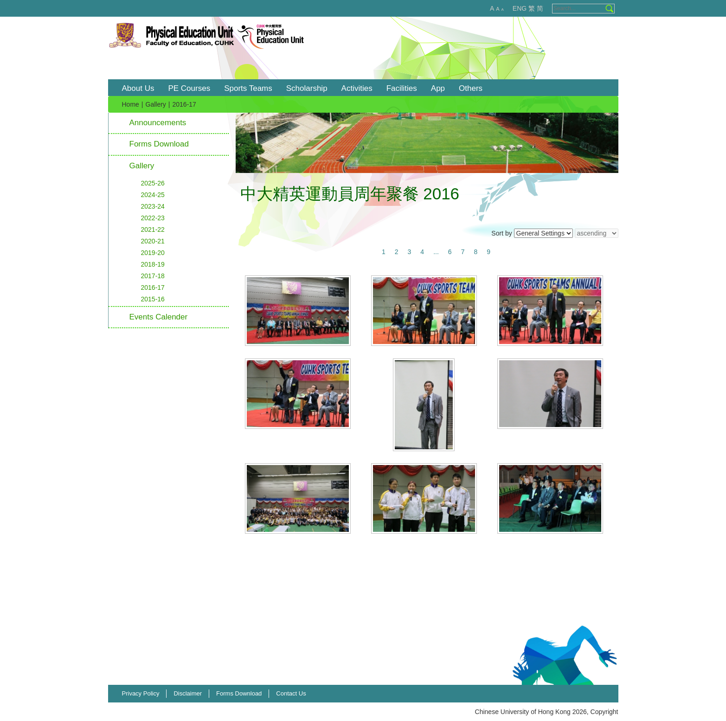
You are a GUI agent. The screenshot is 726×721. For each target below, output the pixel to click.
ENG (520, 8)
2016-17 (153, 287)
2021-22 (153, 229)
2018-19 (153, 264)
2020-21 (153, 241)
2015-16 (153, 299)
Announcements (157, 122)
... (436, 251)
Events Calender (158, 317)
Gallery (156, 104)
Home (130, 104)
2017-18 (153, 276)
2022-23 (153, 218)
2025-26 (153, 183)
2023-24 (153, 206)
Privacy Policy (141, 693)
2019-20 (153, 252)
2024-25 (153, 194)
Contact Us (291, 693)
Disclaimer (187, 693)
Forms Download (159, 144)
